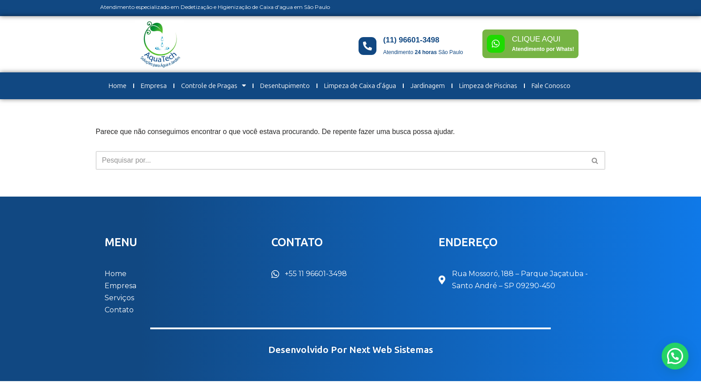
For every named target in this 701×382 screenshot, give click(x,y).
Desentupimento (285, 86)
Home (118, 86)
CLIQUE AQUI (536, 39)
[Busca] (340, 160)
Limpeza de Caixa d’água (360, 86)
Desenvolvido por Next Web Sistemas (350, 350)
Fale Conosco (551, 86)
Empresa (154, 86)
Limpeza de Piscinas (488, 86)
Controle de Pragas (213, 85)
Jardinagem (427, 86)
